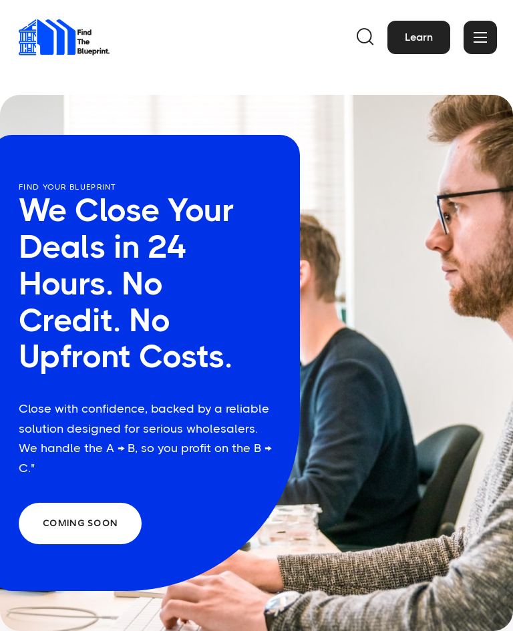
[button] (365, 37)
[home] (68, 37)
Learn (419, 37)
